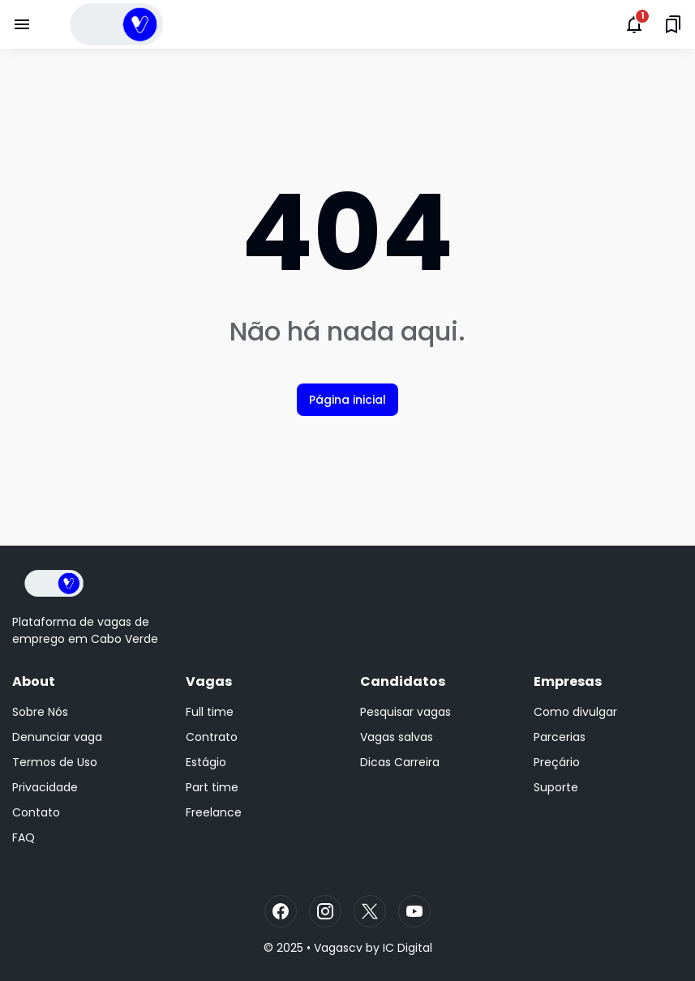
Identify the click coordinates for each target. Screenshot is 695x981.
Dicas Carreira (400, 762)
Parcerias (560, 737)
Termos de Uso (54, 762)
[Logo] (54, 583)
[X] (370, 911)
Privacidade (45, 787)
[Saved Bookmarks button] (673, 24)
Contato (36, 812)
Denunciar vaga (57, 737)
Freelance (214, 812)
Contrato (212, 737)
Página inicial (347, 400)
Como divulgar (575, 712)
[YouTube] (414, 911)
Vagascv (338, 948)
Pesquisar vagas (405, 712)
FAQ (23, 837)
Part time (212, 787)
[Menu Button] (22, 24)
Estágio (206, 762)
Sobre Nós (40, 712)
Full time (210, 712)
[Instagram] (325, 911)
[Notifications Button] (634, 24)
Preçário (557, 762)
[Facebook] (280, 911)
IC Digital (407, 948)
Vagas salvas (396, 737)
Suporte (556, 787)
